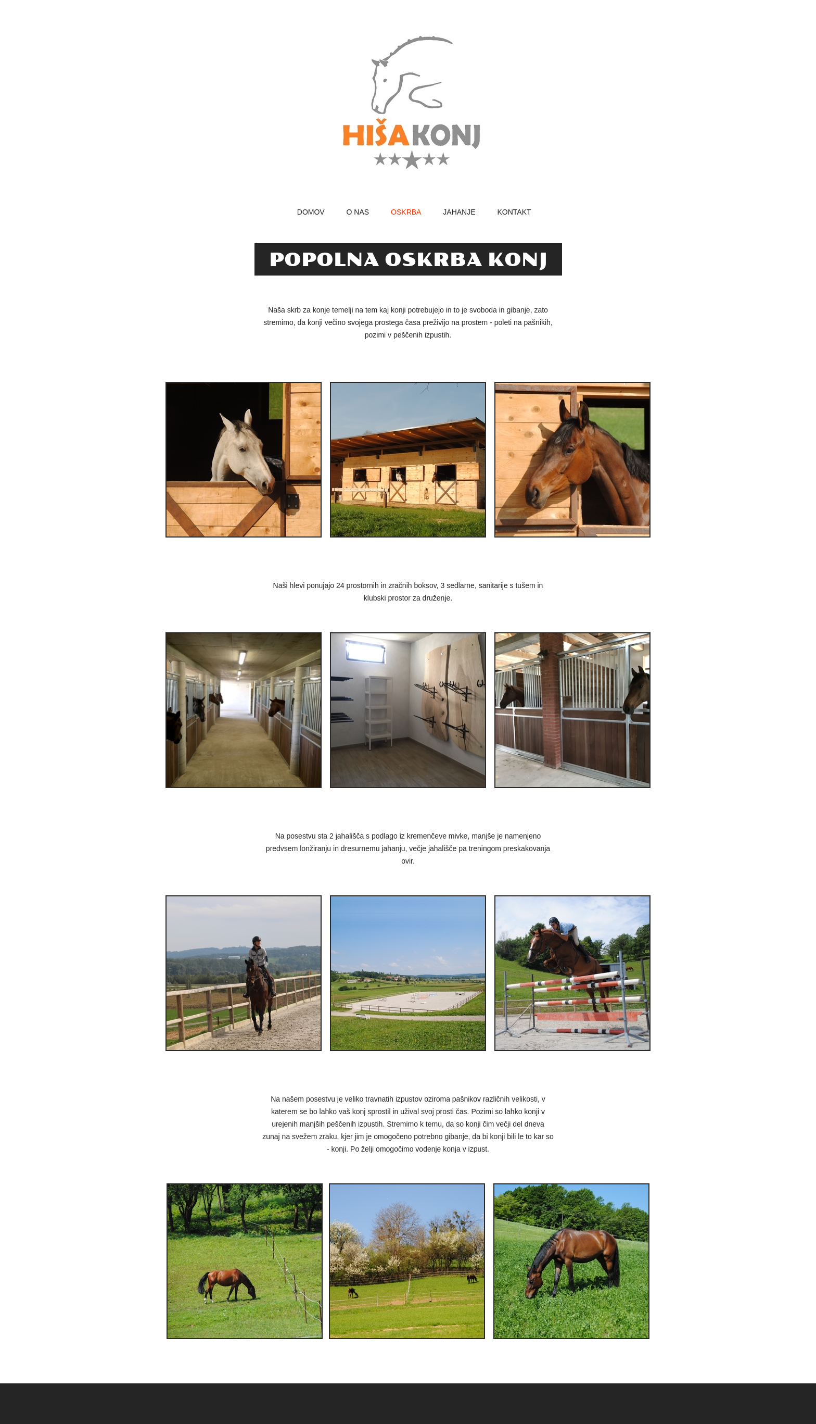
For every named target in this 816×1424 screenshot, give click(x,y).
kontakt (514, 212)
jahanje (459, 212)
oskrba (406, 212)
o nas (358, 212)
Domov (311, 212)
